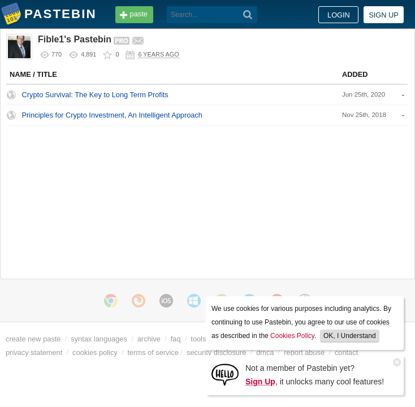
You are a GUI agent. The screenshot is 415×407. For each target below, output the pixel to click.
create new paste (33, 339)
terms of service (153, 352)
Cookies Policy (292, 336)
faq (176, 339)
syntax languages (99, 339)
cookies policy (95, 352)
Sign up (384, 15)
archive (149, 339)
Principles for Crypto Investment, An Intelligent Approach (112, 115)
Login (338, 15)
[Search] (248, 14)
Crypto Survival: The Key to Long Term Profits (95, 94)
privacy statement (34, 352)
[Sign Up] (225, 374)
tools (198, 339)
